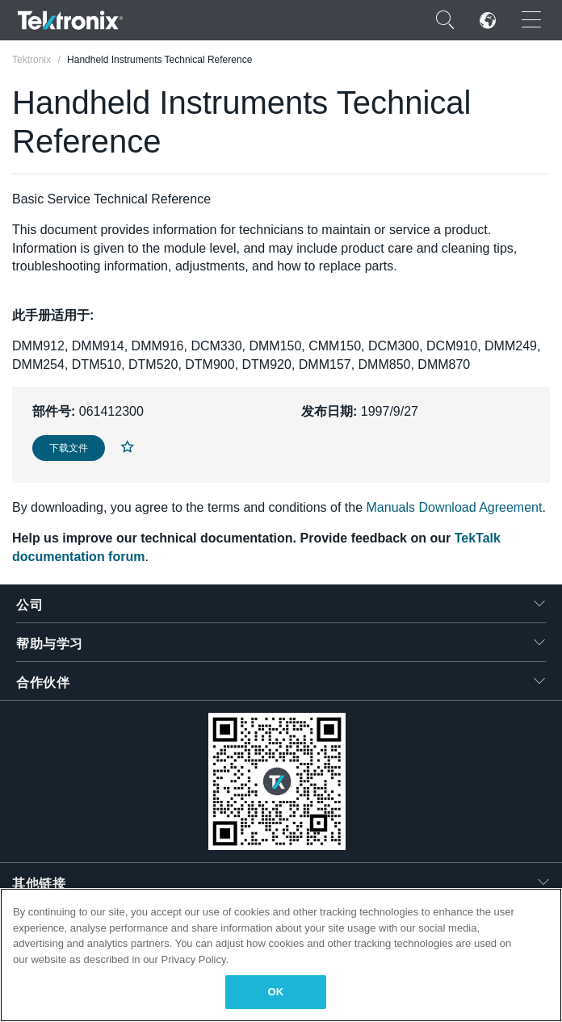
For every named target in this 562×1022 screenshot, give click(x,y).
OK (276, 992)
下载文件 (68, 448)
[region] (281, 955)
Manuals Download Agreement (455, 507)
